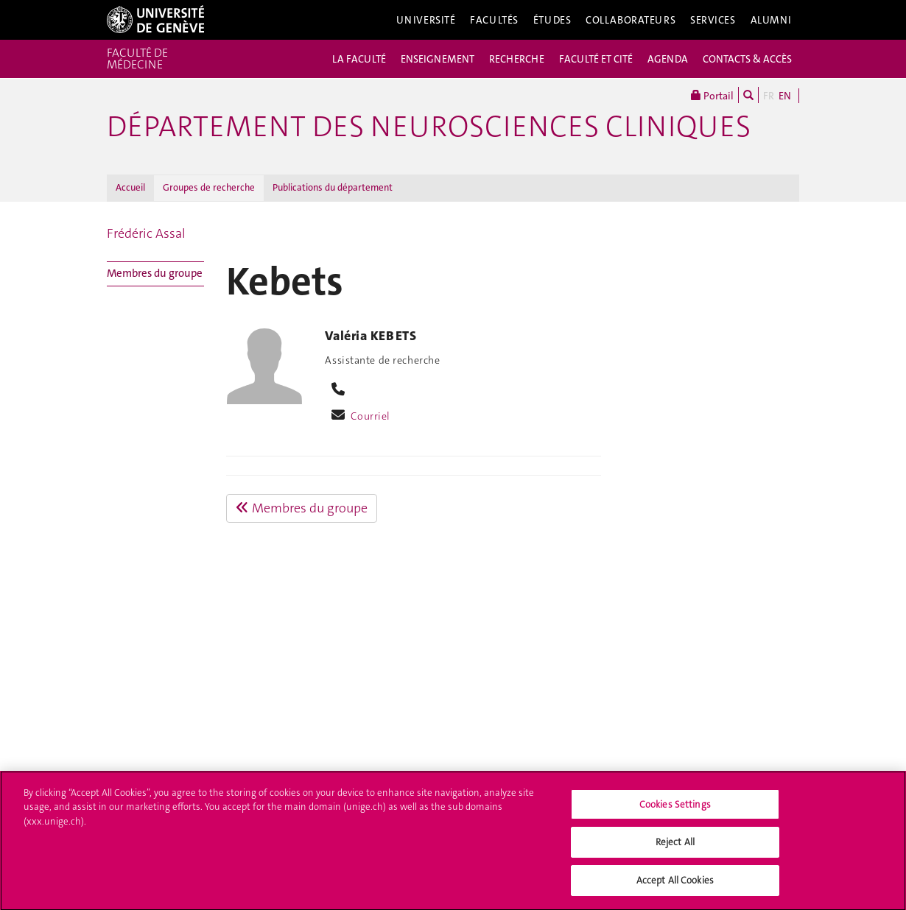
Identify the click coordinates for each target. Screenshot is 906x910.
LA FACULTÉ (359, 59)
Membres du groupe (155, 273)
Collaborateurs (630, 20)
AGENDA (667, 59)
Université (426, 20)
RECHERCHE (516, 59)
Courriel (370, 416)
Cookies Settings (675, 809)
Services (713, 20)
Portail (712, 95)
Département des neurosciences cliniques (429, 126)
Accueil (130, 187)
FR (768, 95)
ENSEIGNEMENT (437, 59)
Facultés (494, 20)
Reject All (675, 847)
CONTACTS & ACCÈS (747, 59)
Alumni (771, 20)
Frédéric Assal (146, 233)
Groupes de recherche (209, 187)
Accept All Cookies (675, 885)
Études (552, 20)
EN (785, 95)
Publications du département (333, 187)
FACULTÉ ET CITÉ (596, 59)
